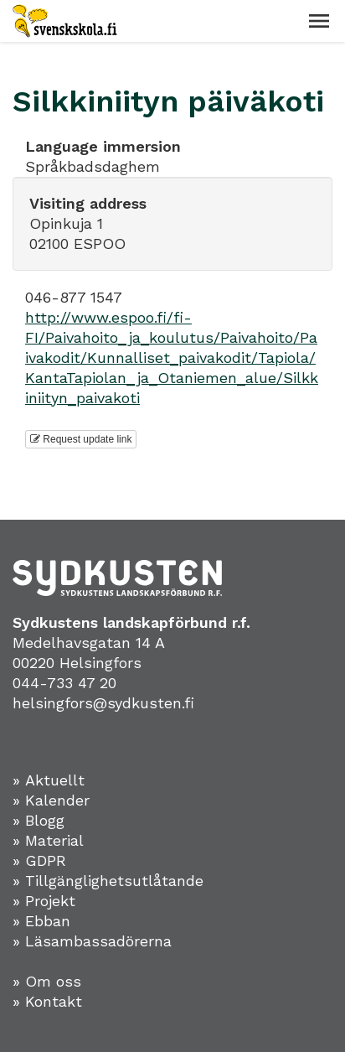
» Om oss (47, 981)
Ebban (47, 921)
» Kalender (51, 800)
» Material (48, 840)
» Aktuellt (49, 780)
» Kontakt (47, 1001)
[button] (319, 21)
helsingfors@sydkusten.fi (103, 703)
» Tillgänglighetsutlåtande (108, 880)
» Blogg (38, 820)
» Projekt (44, 900)
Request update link (80, 439)
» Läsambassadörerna (92, 941)
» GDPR (39, 860)
